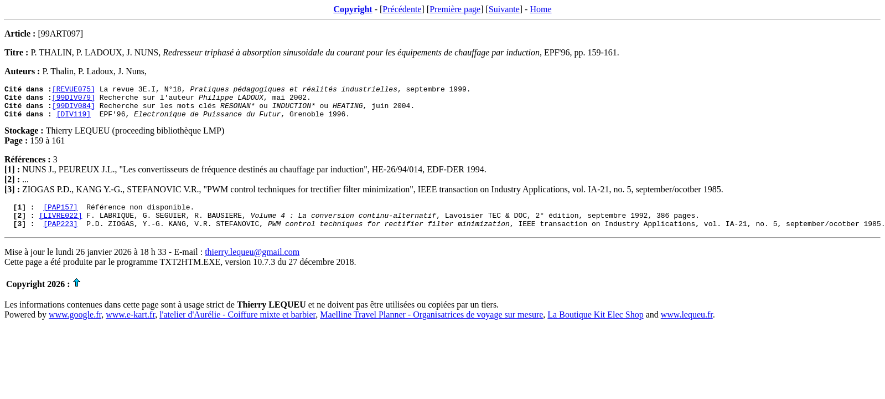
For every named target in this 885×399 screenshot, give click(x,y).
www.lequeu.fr (687, 326)
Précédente (401, 9)
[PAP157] (60, 215)
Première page (454, 9)
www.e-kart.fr (130, 326)
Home (540, 9)
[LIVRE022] (60, 225)
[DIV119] (73, 120)
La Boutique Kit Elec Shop (595, 326)
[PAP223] (60, 235)
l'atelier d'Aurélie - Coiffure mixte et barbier (237, 326)
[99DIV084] (73, 110)
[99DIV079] (73, 100)
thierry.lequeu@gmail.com (252, 263)
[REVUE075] (73, 90)
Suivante (504, 9)
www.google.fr (75, 326)
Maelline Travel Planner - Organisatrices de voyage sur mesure (431, 326)
